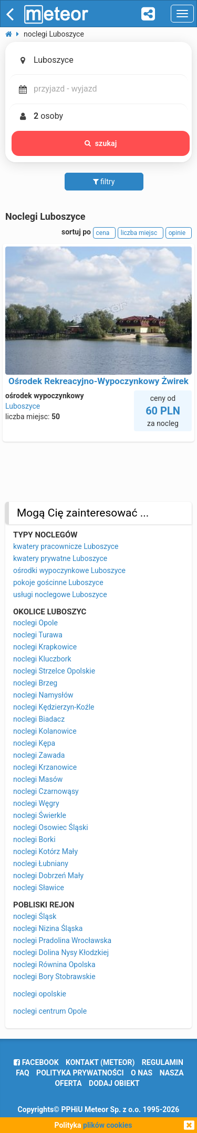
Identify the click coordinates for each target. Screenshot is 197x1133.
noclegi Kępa (34, 743)
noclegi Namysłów (43, 695)
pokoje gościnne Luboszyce (58, 582)
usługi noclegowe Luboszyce (60, 594)
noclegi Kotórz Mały (45, 851)
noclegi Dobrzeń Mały (48, 875)
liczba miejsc (140, 233)
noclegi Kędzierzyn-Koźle (53, 707)
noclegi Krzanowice (45, 767)
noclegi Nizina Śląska (47, 928)
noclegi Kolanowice (45, 731)
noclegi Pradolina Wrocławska (62, 940)
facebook (36, 1062)
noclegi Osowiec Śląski (50, 827)
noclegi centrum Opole (50, 1011)
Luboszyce (22, 406)
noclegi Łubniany (40, 863)
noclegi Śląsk (34, 916)
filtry (104, 181)
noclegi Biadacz (39, 719)
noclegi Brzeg (35, 683)
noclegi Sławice (38, 887)
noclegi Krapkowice (45, 647)
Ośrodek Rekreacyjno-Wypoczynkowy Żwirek (98, 381)
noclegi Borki (34, 839)
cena (104, 233)
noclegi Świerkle (39, 815)
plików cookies (107, 1125)
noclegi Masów (38, 779)
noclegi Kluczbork (42, 659)
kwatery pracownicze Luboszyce (65, 546)
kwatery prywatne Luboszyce (60, 558)
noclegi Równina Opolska (54, 964)
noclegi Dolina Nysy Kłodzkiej (61, 952)
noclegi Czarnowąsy (46, 791)
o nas (141, 1073)
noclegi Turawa (38, 635)
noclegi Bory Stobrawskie (54, 976)
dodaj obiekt (114, 1083)
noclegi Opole (35, 623)
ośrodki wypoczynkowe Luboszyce (69, 570)
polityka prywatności (79, 1073)
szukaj (101, 143)
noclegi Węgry (36, 803)
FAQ (22, 1073)
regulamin (162, 1062)
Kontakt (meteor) (100, 1062)
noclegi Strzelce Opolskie (54, 671)
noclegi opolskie (39, 994)
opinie (179, 233)
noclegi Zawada (39, 755)
